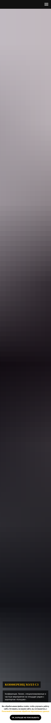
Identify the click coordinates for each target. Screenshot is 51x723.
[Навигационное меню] (46, 4)
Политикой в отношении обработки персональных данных (25, 711)
